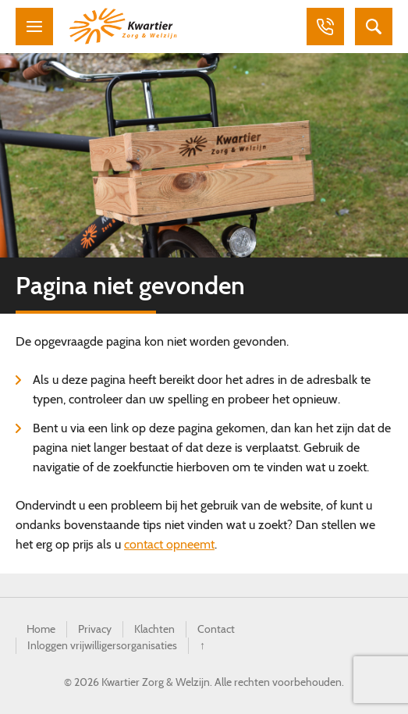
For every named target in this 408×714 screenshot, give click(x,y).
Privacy (95, 629)
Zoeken (373, 26)
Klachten (154, 629)
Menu (34, 26)
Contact (216, 629)
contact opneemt (169, 544)
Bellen (325, 26)
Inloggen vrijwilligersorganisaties (102, 645)
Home (41, 629)
